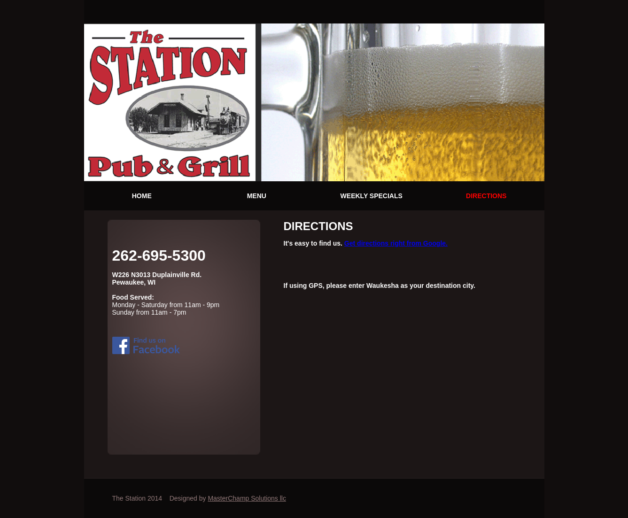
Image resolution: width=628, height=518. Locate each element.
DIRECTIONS (486, 196)
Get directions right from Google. (396, 243)
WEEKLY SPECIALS (372, 196)
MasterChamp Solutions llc (247, 498)
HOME (142, 196)
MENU (256, 196)
